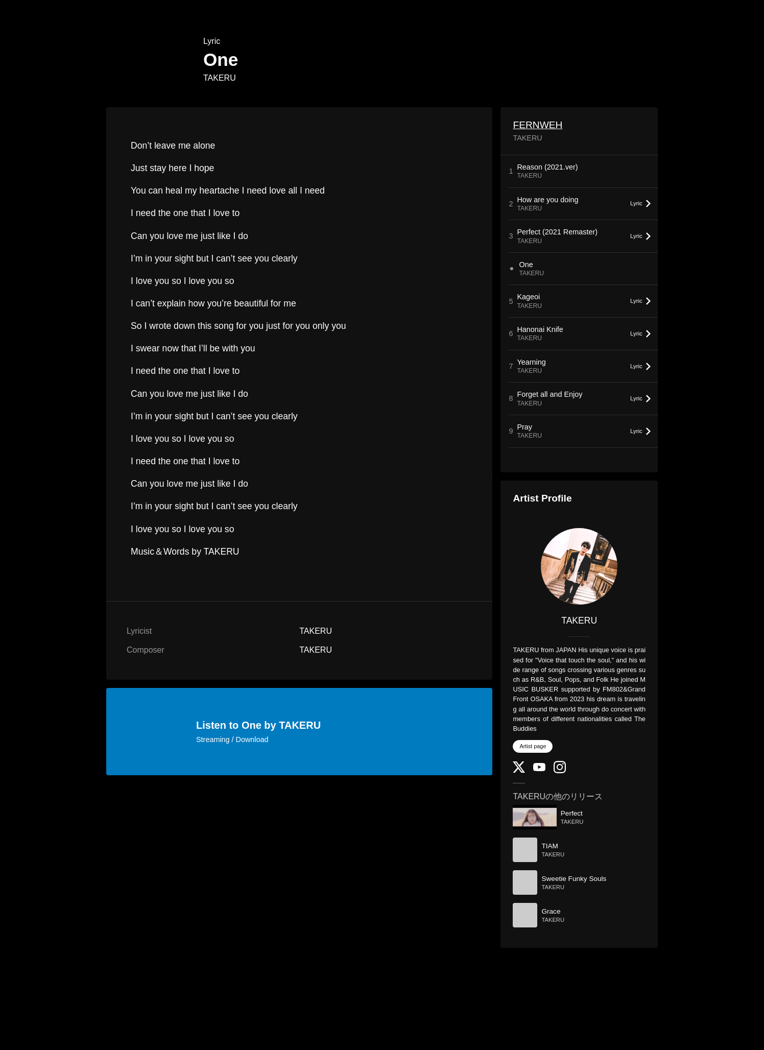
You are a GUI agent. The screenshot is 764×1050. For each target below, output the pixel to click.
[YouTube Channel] (539, 769)
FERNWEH (537, 125)
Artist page (532, 746)
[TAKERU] (579, 566)
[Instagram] (560, 771)
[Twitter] (519, 770)
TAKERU (219, 78)
